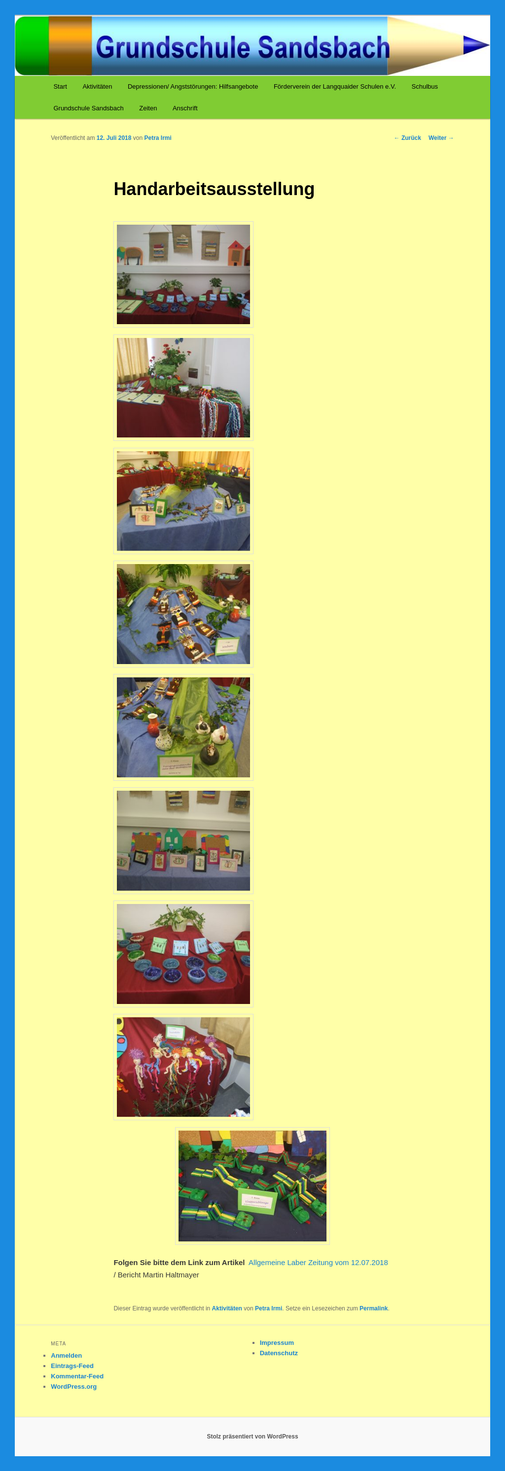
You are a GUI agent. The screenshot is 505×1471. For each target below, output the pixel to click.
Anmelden (66, 1355)
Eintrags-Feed (72, 1366)
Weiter (441, 137)
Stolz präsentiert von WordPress (252, 1436)
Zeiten (148, 108)
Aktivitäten (97, 86)
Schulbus (425, 86)
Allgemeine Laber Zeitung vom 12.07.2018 (318, 1262)
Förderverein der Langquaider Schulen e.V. (335, 86)
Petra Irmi (158, 137)
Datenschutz (279, 1353)
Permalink (374, 1308)
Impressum (277, 1342)
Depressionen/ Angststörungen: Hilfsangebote (193, 86)
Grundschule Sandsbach (88, 108)
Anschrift (185, 108)
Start (60, 86)
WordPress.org (74, 1386)
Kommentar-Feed (77, 1376)
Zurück (407, 137)
